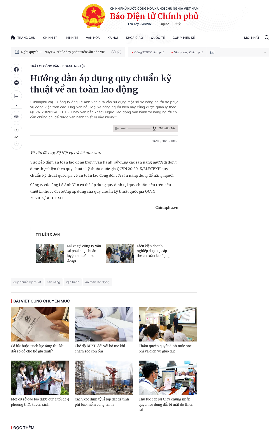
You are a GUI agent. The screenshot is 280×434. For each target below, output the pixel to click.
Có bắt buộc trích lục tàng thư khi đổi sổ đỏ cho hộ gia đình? (38, 348)
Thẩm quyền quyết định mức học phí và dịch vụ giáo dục (165, 348)
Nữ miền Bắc (167, 128)
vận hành (72, 282)
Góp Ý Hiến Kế (184, 37)
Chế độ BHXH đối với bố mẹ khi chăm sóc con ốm (100, 348)
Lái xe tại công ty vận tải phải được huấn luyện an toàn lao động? (84, 253)
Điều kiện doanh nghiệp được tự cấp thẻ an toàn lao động (153, 251)
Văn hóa (93, 37)
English (164, 24)
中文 (178, 24)
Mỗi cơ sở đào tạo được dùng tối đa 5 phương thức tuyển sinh (40, 402)
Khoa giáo (134, 37)
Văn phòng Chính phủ (187, 52)
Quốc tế (158, 37)
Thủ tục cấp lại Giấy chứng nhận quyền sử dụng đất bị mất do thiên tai (166, 404)
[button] (113, 52)
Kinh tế (72, 37)
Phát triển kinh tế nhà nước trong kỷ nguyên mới (57, 50)
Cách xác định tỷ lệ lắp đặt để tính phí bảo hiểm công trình (102, 402)
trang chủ (23, 37)
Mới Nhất (251, 37)
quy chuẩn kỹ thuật (27, 282)
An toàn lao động (97, 282)
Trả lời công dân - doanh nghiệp (57, 66)
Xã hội (113, 37)
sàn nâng (53, 282)
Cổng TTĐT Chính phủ (148, 52)
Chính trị (50, 37)
